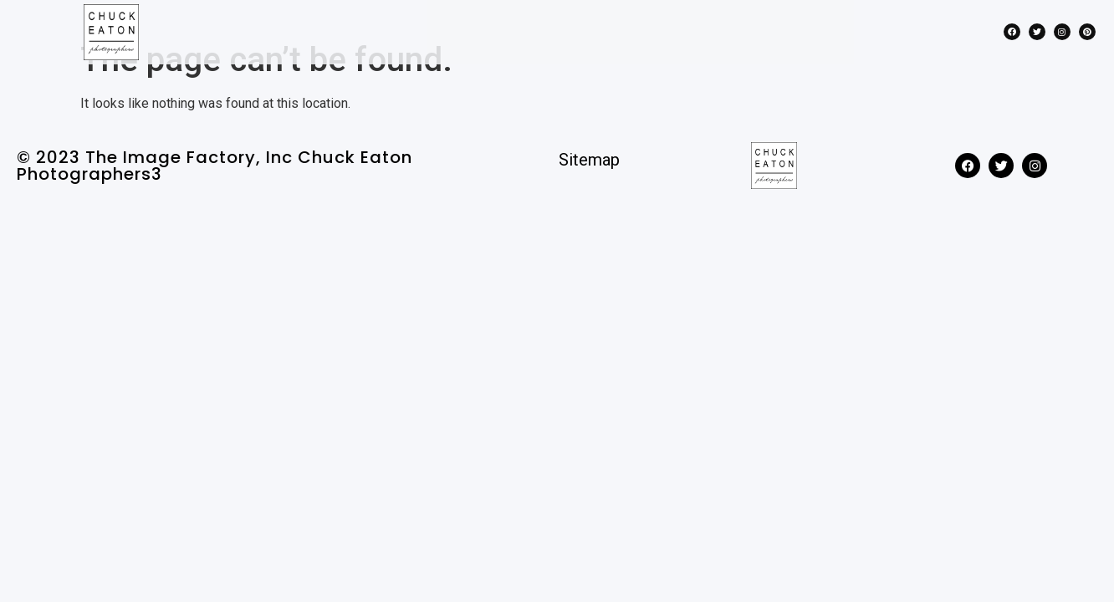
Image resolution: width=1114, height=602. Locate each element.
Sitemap (589, 190)
